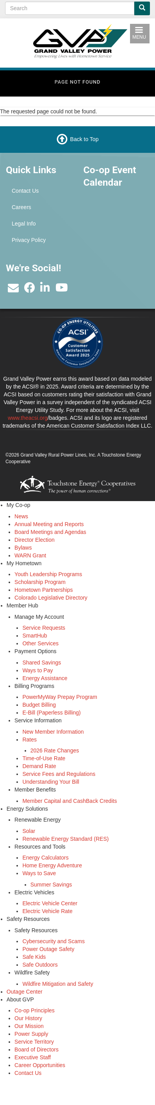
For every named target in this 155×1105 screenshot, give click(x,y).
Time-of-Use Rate (43, 758)
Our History (28, 1018)
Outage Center (25, 992)
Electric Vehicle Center (49, 903)
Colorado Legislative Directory (50, 598)
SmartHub (34, 635)
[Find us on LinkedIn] (45, 290)
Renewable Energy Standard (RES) (65, 839)
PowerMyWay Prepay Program (59, 697)
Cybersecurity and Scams (53, 941)
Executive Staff (32, 1057)
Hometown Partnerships (43, 590)
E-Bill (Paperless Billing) (51, 712)
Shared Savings (41, 662)
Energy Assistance (44, 678)
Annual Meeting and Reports (49, 524)
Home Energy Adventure (52, 865)
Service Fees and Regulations (58, 774)
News (21, 516)
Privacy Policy (29, 240)
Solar (28, 831)
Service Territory (34, 1042)
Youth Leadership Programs (48, 574)
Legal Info (24, 223)
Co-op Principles (34, 1010)
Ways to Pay (37, 670)
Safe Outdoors (39, 965)
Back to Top (84, 139)
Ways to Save (39, 873)
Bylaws (23, 547)
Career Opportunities (39, 1065)
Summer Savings (51, 884)
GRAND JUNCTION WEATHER (117, 232)
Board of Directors (36, 1049)
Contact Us (25, 191)
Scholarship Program (40, 582)
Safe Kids (34, 957)
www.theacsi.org (28, 418)
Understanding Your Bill (50, 782)
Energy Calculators (45, 857)
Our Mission (29, 1026)
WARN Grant (30, 555)
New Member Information (53, 732)
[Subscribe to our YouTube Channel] (61, 290)
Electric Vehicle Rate (47, 911)
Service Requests (43, 628)
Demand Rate (39, 766)
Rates (29, 739)
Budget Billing (39, 705)
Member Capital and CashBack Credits (69, 801)
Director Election (34, 540)
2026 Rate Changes (54, 750)
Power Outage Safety (48, 949)
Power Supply (31, 1034)
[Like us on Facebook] (29, 290)
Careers (21, 207)
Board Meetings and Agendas (50, 532)
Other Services (40, 643)
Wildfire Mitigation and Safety (57, 984)
